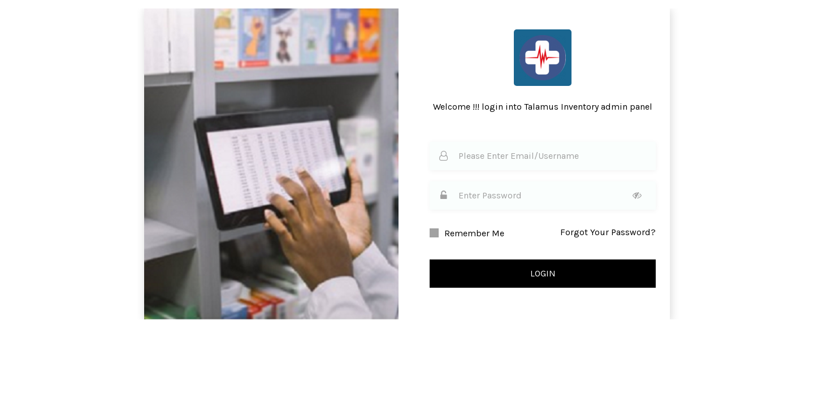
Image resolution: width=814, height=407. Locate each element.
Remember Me (474, 233)
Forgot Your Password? (608, 232)
